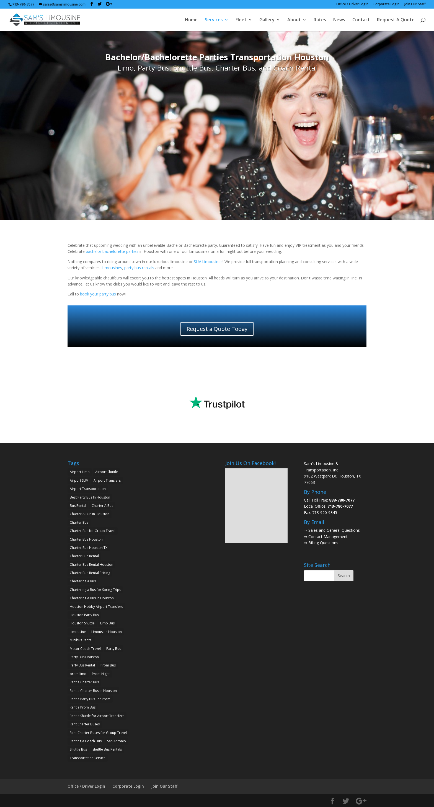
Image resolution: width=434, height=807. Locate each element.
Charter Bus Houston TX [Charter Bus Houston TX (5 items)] (88, 547)
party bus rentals (139, 267)
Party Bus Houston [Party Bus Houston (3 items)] (84, 657)
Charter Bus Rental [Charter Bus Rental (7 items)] (84, 556)
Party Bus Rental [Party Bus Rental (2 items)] (82, 665)
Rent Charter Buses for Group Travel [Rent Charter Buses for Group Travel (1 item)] (98, 732)
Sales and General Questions (334, 530)
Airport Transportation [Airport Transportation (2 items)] (88, 488)
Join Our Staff (415, 4)
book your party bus (98, 294)
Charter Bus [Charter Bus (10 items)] (79, 522)
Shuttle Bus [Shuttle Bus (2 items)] (78, 749)
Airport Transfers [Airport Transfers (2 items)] (107, 480)
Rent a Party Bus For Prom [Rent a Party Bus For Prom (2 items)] (90, 699)
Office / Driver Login (352, 4)
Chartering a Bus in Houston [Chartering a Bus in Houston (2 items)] (92, 598)
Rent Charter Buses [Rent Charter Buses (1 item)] (85, 724)
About (294, 20)
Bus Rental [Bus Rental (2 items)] (78, 505)
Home (191, 20)
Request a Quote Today (217, 329)
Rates (320, 20)
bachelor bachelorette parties (112, 251)
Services (214, 20)
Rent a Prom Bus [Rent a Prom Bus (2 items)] (82, 707)
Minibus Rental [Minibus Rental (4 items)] (81, 640)
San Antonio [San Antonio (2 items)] (116, 741)
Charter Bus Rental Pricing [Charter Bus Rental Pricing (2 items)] (90, 572)
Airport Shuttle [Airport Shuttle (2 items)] (106, 471)
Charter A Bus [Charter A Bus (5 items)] (102, 505)
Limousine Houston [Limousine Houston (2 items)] (106, 631)
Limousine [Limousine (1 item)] (78, 631)
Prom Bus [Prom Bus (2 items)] (108, 665)
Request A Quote (396, 20)
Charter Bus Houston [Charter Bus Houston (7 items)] (86, 539)
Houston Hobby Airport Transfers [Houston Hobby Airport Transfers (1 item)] (96, 606)
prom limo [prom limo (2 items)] (78, 673)
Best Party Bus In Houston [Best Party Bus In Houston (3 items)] (90, 497)
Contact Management (328, 536)
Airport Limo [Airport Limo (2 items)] (80, 471)
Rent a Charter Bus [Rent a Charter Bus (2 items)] (84, 682)
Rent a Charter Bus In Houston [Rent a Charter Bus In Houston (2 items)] (93, 690)
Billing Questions (323, 542)
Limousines (112, 267)
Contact (361, 20)
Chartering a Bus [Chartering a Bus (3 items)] (83, 581)
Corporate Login (386, 4)
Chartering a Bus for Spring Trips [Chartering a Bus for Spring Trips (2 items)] (95, 589)
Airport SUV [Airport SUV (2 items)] (79, 480)
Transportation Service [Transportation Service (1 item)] (87, 758)
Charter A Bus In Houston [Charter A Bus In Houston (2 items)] (89, 514)
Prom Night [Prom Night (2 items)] (101, 673)
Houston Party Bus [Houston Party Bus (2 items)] (84, 615)
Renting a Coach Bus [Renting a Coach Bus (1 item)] (86, 741)
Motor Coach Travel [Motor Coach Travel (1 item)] (85, 648)
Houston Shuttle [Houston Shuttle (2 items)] (82, 623)
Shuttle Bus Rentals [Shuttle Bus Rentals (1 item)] (107, 749)
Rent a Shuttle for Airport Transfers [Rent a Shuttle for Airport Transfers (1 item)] (97, 715)
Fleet (241, 20)
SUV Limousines (208, 261)
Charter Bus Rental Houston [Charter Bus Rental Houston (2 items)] (91, 564)
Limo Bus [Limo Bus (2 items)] (107, 623)
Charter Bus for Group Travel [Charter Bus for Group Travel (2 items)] (92, 530)
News (339, 20)
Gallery (267, 20)
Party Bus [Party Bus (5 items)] (113, 648)
